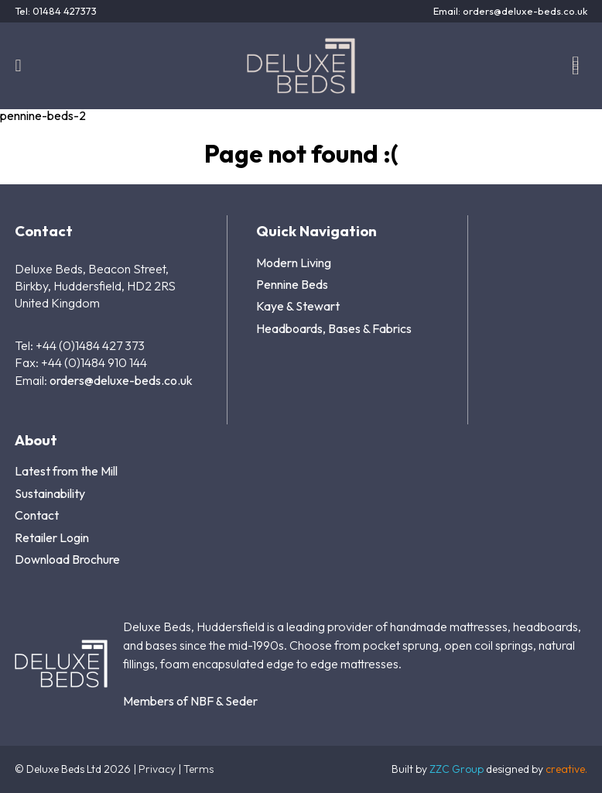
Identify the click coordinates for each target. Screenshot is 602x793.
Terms (198, 769)
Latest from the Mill (66, 471)
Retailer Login (52, 537)
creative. (566, 769)
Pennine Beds (292, 284)
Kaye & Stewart (298, 306)
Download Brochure (67, 559)
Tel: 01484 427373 (56, 11)
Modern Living (293, 262)
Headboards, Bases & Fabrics (334, 328)
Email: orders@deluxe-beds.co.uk (510, 11)
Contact (37, 515)
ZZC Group (456, 769)
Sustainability (50, 493)
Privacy (157, 769)
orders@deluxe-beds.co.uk (121, 380)
